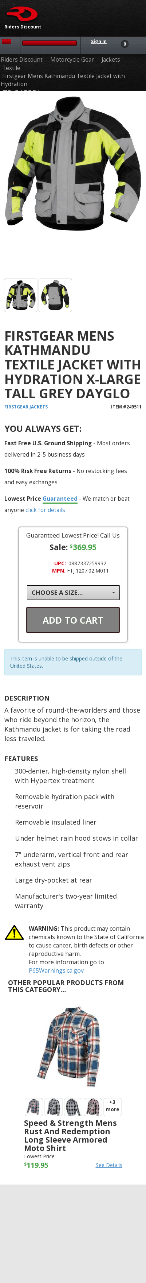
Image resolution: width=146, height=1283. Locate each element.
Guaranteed (60, 499)
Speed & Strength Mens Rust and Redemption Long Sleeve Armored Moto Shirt (70, 1135)
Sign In (99, 41)
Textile (11, 68)
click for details (45, 510)
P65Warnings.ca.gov (56, 970)
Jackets (111, 59)
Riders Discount (22, 59)
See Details (109, 1165)
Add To (73, 620)
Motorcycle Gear (72, 59)
